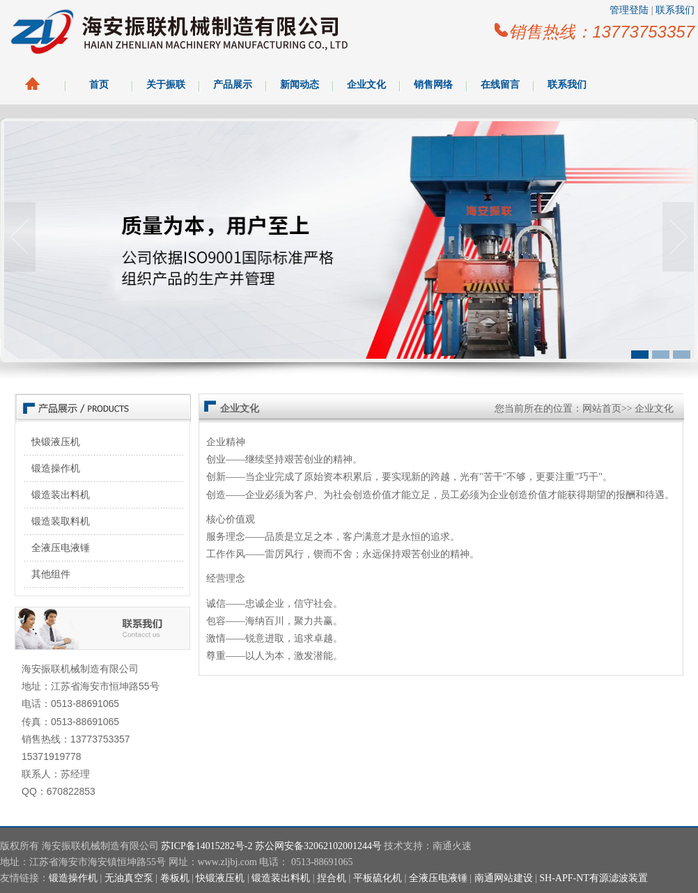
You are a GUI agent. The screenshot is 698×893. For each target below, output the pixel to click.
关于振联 (165, 84)
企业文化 (366, 84)
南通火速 (452, 846)
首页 (99, 84)
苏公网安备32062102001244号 (318, 846)
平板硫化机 (377, 878)
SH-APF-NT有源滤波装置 (593, 878)
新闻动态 (299, 84)
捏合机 (331, 878)
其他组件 (50, 574)
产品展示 (232, 84)
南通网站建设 (503, 878)
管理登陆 (629, 10)
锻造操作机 (55, 468)
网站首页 (601, 408)
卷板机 (174, 878)
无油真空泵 (128, 878)
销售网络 (433, 84)
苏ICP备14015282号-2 (206, 846)
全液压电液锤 (60, 548)
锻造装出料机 (60, 495)
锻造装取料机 (60, 521)
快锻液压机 (55, 442)
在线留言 (500, 84)
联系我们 (675, 10)
